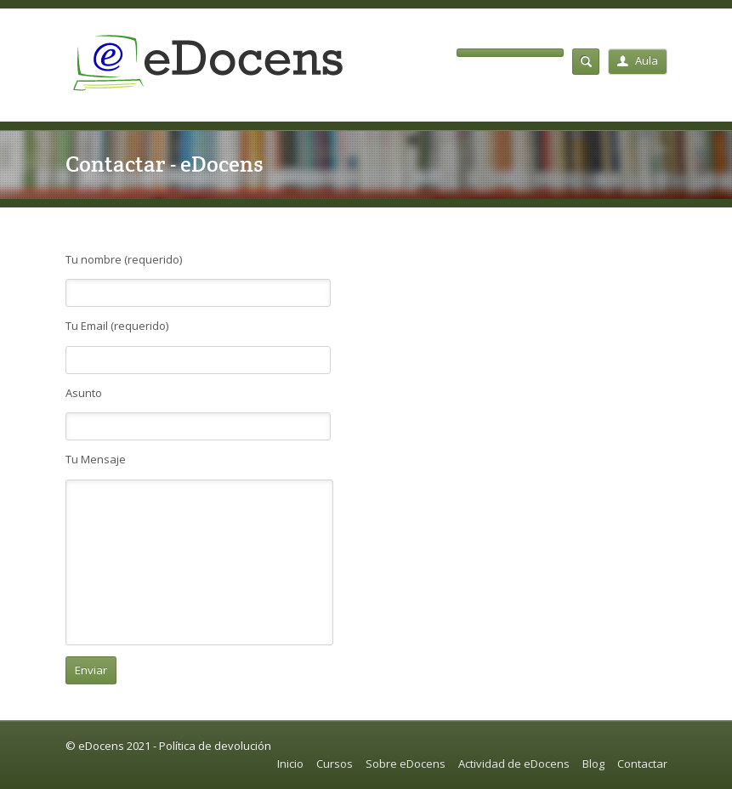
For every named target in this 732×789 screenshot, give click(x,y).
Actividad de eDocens (514, 763)
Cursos (334, 763)
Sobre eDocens (405, 763)
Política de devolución (215, 745)
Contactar (642, 763)
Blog (593, 763)
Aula (637, 60)
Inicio (290, 763)
